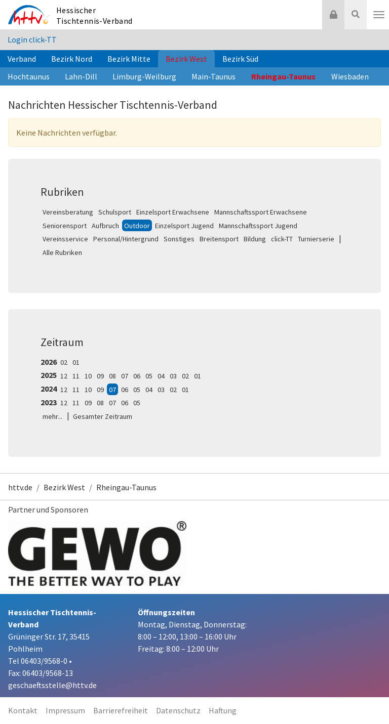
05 (148, 375)
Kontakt (22, 710)
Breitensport (219, 238)
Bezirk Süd (240, 59)
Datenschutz (178, 710)
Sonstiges (179, 238)
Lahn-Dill (81, 76)
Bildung (255, 238)
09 (100, 375)
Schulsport (114, 212)
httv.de (20, 487)
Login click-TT (32, 39)
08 (112, 375)
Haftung (223, 710)
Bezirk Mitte (128, 59)
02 (63, 362)
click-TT (282, 238)
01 (76, 362)
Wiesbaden (350, 76)
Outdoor (137, 225)
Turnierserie (316, 238)
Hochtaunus (29, 76)
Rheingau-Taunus (283, 76)
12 (63, 375)
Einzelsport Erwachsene (172, 212)
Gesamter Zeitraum (102, 416)
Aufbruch (105, 225)
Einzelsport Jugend (184, 225)
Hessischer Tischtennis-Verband (94, 15)
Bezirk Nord (71, 59)
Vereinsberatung (68, 212)
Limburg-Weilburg (144, 76)
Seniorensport (65, 225)
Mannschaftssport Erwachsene (260, 212)
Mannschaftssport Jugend (258, 225)
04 (161, 375)
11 (76, 375)
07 (124, 375)
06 (136, 375)
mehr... (52, 416)
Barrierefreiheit (120, 710)
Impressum (65, 710)
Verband (22, 59)
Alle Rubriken (62, 252)
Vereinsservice (65, 238)
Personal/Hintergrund (126, 238)
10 (88, 375)
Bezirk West (186, 59)
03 (173, 375)
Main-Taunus (213, 76)
